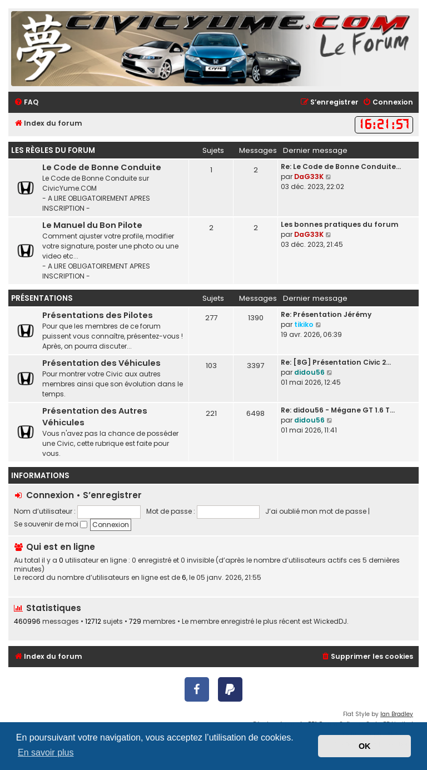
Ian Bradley (396, 714)
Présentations (42, 298)
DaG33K (309, 176)
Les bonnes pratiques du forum (340, 224)
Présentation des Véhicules (101, 363)
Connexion (50, 495)
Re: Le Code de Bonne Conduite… (341, 166)
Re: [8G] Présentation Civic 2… (336, 362)
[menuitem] (26, 102)
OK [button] (365, 746)
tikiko (304, 324)
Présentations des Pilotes (97, 315)
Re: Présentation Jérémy (326, 314)
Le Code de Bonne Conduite (101, 167)
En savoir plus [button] (46, 752)
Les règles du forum (53, 150)
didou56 (309, 372)
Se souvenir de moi (50, 524)
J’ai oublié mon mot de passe (315, 511)
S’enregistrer (112, 495)
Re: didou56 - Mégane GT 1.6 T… (338, 410)
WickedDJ (330, 621)
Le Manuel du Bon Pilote (92, 225)
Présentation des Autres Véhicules (94, 416)
